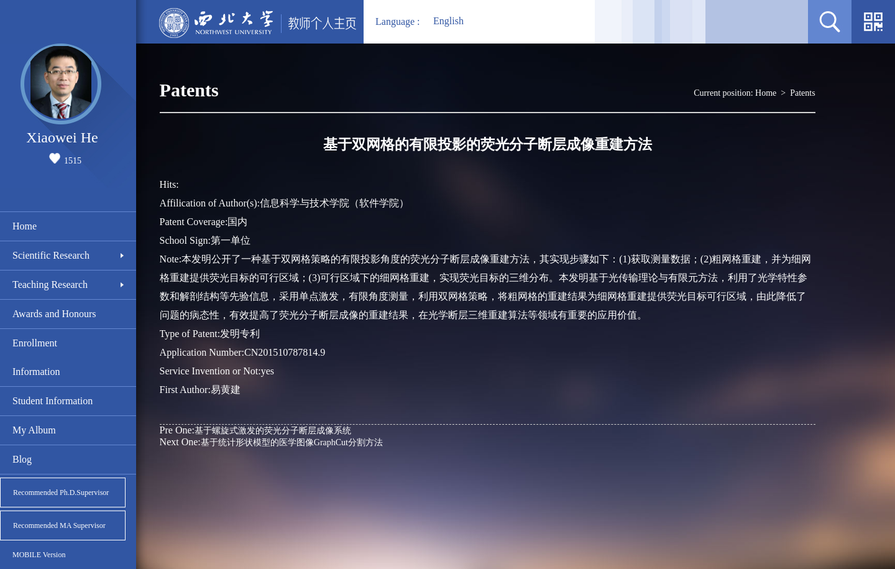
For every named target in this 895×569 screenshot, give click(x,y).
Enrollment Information (36, 357)
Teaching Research (50, 284)
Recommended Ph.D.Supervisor (61, 492)
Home (24, 226)
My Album (34, 430)
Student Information (52, 401)
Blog (22, 459)
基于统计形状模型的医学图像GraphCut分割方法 (271, 442)
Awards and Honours (54, 313)
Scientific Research (51, 255)
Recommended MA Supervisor (59, 525)
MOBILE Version (38, 554)
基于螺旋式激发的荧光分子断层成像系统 (255, 430)
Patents (802, 93)
